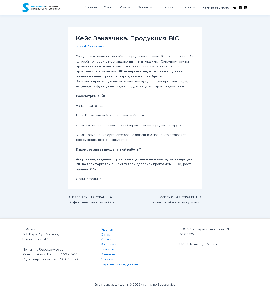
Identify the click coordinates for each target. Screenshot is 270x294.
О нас (105, 234)
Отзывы (107, 259)
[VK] (234, 7)
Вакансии (108, 244)
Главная (107, 229)
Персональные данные (119, 264)
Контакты (108, 254)
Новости (107, 249)
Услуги (106, 239)
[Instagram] (246, 7)
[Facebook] (240, 7)
